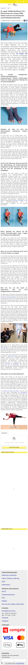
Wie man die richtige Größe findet (13, 604)
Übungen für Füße (12, 356)
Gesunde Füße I (4, 348)
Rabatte (4, 601)
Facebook (5, 618)
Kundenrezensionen (8, 594)
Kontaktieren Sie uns (8, 611)
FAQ (3, 598)
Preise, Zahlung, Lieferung (10, 578)
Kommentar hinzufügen (14, 447)
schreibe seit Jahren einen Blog (11, 391)
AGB (3, 581)
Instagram (5, 621)
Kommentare (4, 433)
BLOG (4, 591)
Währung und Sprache (9, 575)
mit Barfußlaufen (22, 392)
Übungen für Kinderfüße (12, 363)
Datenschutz (6, 585)
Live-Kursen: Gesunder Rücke (8, 297)
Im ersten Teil (21, 54)
